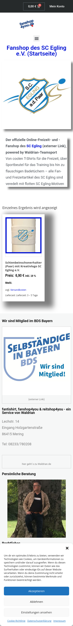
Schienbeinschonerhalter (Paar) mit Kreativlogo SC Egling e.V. (23, 266)
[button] (67, 548)
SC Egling (33, 146)
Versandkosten (18, 289)
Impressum (59, 621)
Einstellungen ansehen (36, 612)
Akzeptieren (36, 591)
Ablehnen (36, 602)
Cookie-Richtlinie (16, 621)
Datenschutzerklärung (39, 621)
